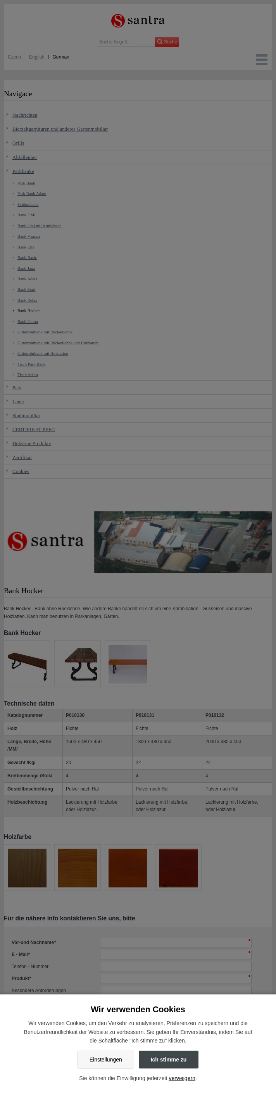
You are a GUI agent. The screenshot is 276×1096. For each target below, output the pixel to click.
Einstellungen (106, 1059)
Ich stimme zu (169, 1059)
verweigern (182, 1078)
